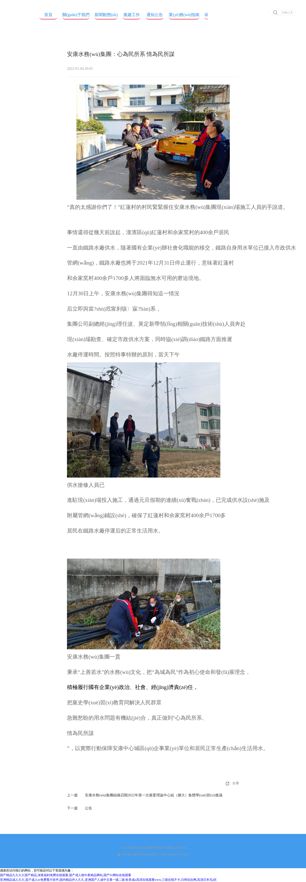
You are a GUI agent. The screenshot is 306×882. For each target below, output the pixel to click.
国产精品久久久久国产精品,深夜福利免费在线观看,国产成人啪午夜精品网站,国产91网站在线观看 (65, 875)
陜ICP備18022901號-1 (175, 854)
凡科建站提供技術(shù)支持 (137, 854)
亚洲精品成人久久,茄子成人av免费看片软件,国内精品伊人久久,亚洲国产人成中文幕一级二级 (62, 879)
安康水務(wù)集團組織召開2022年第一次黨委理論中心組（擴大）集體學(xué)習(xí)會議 (153, 795)
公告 (88, 808)
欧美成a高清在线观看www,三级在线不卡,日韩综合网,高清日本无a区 (171, 879)
